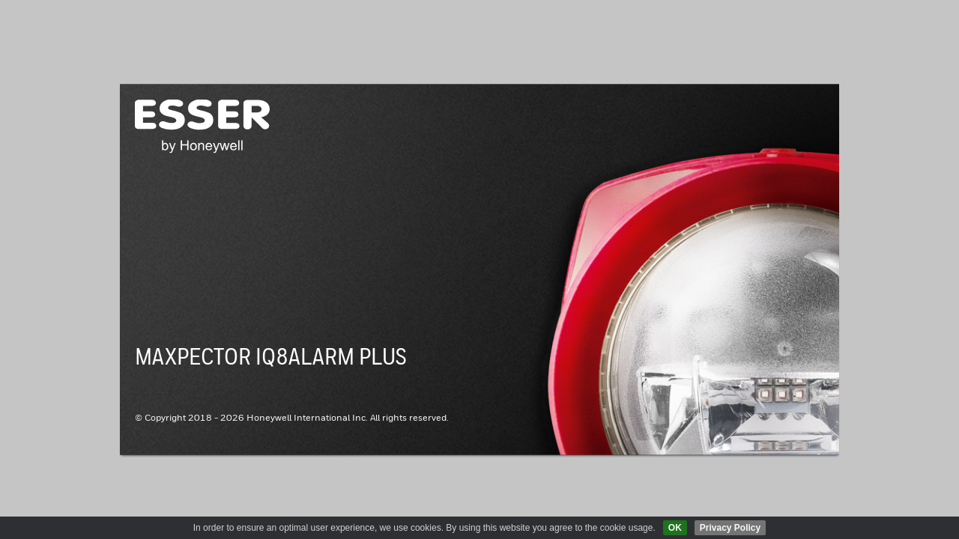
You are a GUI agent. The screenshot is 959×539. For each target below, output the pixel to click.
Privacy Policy (730, 528)
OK (675, 528)
